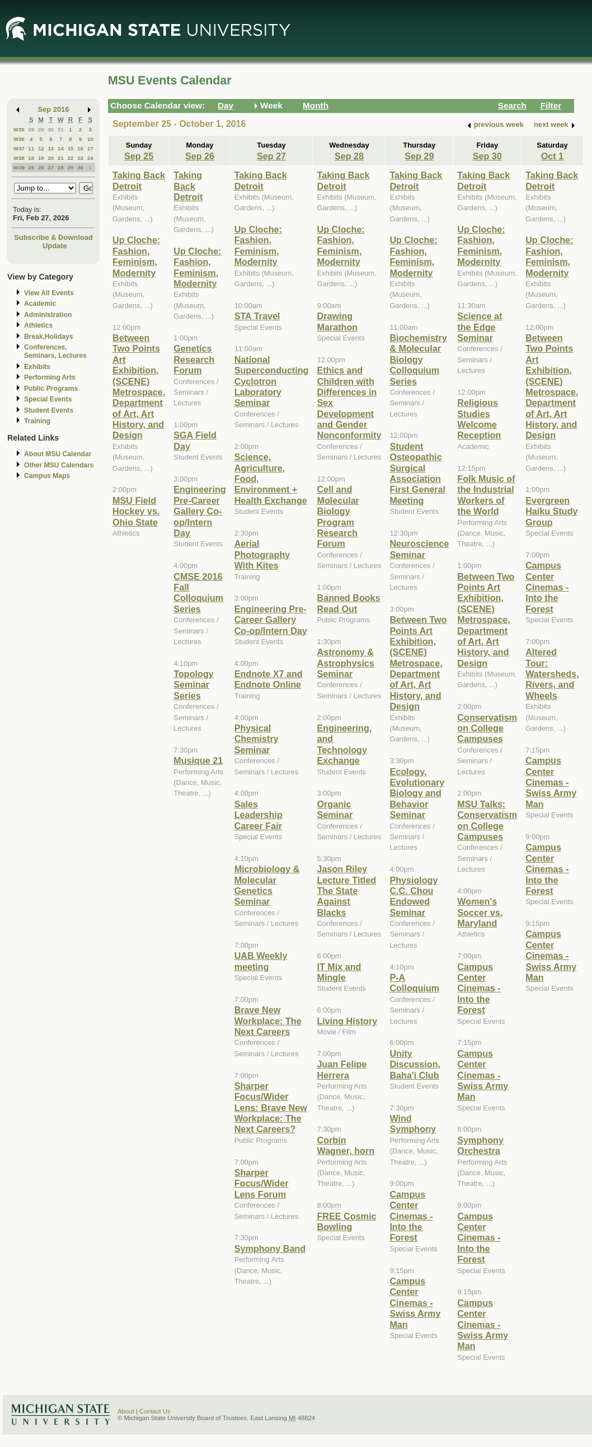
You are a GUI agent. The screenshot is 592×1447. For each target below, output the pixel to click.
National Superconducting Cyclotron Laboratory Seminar (271, 381)
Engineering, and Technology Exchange (344, 744)
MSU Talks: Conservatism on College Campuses (487, 820)
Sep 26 (199, 156)
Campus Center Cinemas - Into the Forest (411, 1216)
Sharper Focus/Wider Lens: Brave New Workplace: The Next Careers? (270, 1107)
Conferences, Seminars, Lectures (55, 351)
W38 (19, 158)
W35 (19, 129)
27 (51, 167)
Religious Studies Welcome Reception (479, 419)
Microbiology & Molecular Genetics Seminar (267, 885)
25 (31, 167)
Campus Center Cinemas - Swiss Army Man (414, 1303)
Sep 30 (487, 156)
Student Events (48, 410)
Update (55, 246)
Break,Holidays (48, 337)
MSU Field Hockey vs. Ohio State (135, 511)
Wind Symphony (412, 1123)
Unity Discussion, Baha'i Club (414, 1064)
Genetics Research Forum (193, 359)
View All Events (49, 293)
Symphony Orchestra (480, 1145)
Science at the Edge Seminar (479, 327)
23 (80, 158)
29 (41, 129)
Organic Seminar (335, 809)
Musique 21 (198, 760)
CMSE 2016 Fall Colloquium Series (198, 592)
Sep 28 (349, 156)
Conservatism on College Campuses (487, 728)
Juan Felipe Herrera (342, 1069)
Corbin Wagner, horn (345, 1145)
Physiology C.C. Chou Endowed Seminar (413, 896)
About (126, 1411)
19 (41, 158)
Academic (40, 304)
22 (71, 158)
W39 (19, 167)
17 (90, 148)
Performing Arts (50, 377)
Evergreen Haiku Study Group (551, 511)
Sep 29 (419, 156)
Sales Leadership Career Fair (258, 815)
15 (71, 148)
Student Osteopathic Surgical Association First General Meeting (417, 473)
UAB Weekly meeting (261, 961)
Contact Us (155, 1411)
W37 (19, 148)
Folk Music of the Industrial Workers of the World (486, 495)
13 (51, 148)
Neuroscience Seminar (419, 548)
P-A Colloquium (414, 982)
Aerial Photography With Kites (262, 554)
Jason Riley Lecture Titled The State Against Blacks (346, 891)
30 (51, 129)
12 (41, 148)
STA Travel (257, 316)
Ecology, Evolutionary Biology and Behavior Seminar (416, 793)
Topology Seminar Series (193, 685)
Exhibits (37, 367)
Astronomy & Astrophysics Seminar (345, 663)
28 (31, 129)
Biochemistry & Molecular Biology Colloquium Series (418, 359)
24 (90, 158)
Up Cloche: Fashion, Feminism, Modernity (136, 256)
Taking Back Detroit (138, 180)
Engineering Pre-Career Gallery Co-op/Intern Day (199, 511)
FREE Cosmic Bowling (346, 1221)
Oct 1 (552, 156)
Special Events (48, 399)
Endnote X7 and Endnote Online (268, 679)
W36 (19, 139)
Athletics (38, 325)
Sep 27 (271, 156)
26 (41, 167)
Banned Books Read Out (348, 603)
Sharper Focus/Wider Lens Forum (261, 1183)
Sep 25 (138, 156)
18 (31, 158)
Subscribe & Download (53, 237)
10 (90, 139)
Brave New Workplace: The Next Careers (268, 1021)
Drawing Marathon (337, 321)
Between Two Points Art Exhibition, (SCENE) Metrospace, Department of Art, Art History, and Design (138, 387)
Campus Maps (47, 476)
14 (61, 148)
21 (61, 158)
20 (51, 158)
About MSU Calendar (57, 454)
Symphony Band (270, 1248)
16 (80, 148)
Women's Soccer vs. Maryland (479, 912)
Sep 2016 (53, 109)
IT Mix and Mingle (339, 972)
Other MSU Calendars (59, 465)
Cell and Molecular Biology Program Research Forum (338, 516)
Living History (347, 1021)
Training (37, 421)
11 (31, 148)
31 (61, 129)
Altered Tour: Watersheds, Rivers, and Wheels (552, 674)
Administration (48, 315)
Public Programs (51, 389)
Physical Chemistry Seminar (256, 739)
